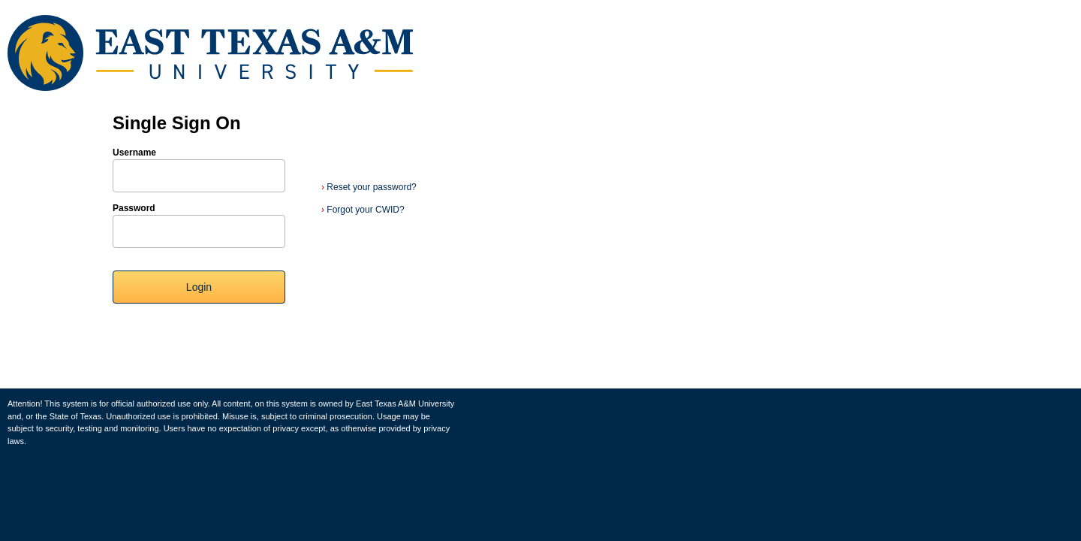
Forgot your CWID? (363, 209)
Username (134, 152)
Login (199, 287)
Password (134, 208)
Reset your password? (369, 187)
